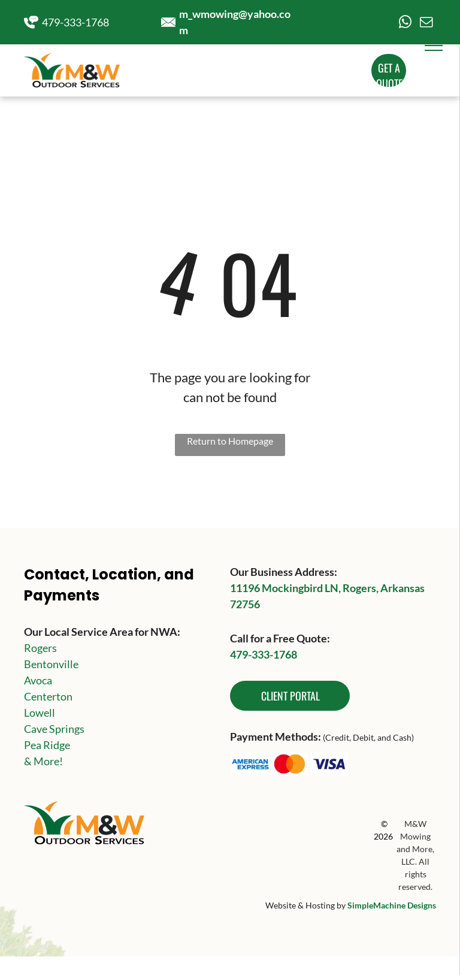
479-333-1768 (75, 22)
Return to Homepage (230, 440)
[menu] (433, 45)
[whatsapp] (405, 24)
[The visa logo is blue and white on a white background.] (330, 764)
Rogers (40, 647)
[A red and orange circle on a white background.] (290, 764)
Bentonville (51, 664)
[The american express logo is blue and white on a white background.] (250, 764)
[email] (426, 24)
